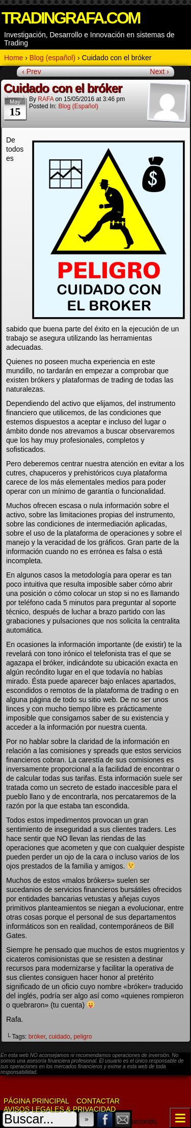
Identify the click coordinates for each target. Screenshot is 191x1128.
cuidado (59, 1036)
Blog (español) (78, 106)
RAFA (45, 99)
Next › (159, 71)
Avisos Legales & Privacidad (60, 1109)
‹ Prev (31, 71)
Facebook (105, 1119)
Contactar (98, 1101)
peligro (82, 1036)
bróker (37, 1036)
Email (123, 1119)
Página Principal (36, 1101)
